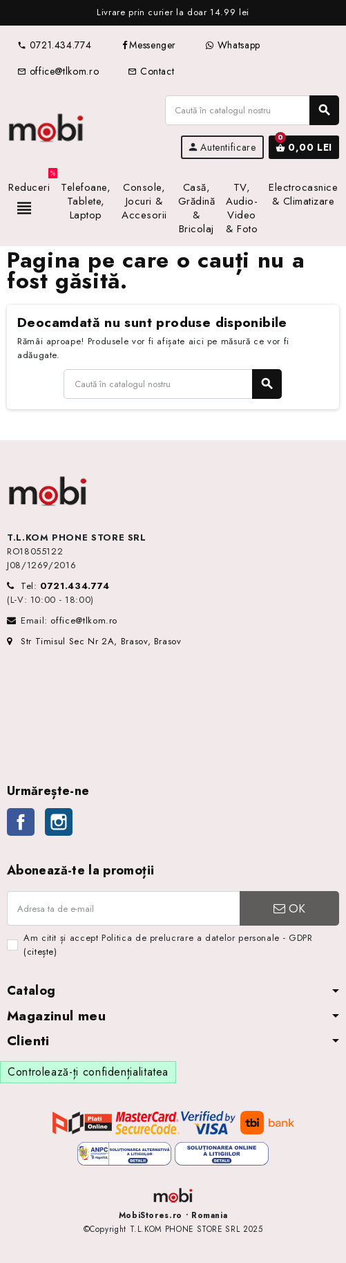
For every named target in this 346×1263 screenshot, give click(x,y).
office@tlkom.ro (58, 71)
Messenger (148, 45)
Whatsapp (232, 45)
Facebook (21, 822)
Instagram (59, 822)
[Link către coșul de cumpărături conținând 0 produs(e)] (304, 147)
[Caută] (251, 110)
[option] (173, 13)
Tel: (65, 585)
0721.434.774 (54, 45)
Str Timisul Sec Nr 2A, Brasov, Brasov (94, 641)
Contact (151, 71)
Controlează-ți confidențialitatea (88, 1072)
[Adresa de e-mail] (123, 908)
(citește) (40, 951)
